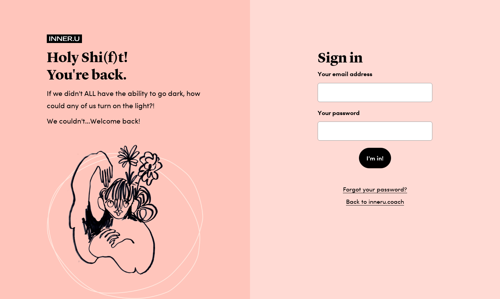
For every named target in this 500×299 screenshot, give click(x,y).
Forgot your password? (375, 189)
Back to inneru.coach (375, 201)
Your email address (345, 73)
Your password (339, 112)
